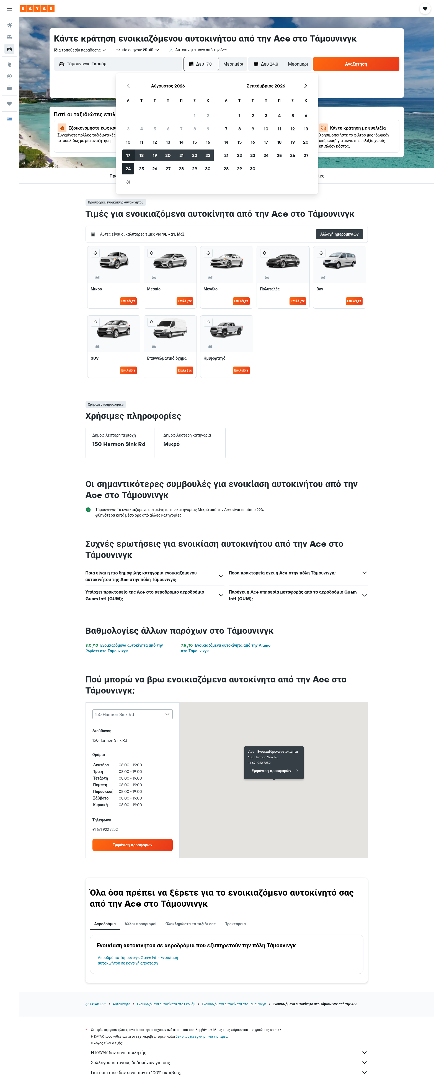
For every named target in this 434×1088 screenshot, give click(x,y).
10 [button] (128, 142)
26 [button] (154, 168)
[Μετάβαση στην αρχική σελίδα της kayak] (37, 8)
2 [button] (208, 115)
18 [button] (142, 155)
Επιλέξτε (128, 301)
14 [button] (181, 142)
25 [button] (141, 168)
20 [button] (168, 155)
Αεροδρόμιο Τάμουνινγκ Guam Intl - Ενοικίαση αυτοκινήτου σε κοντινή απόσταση (138, 960)
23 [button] (207, 155)
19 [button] (155, 155)
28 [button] (181, 168)
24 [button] (128, 168)
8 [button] (194, 129)
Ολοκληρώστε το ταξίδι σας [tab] (191, 923)
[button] (9, 8)
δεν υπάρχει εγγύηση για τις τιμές (202, 1036)
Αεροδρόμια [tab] (105, 923)
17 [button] (128, 155)
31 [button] (128, 182)
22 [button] (194, 155)
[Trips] (9, 103)
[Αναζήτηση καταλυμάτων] (9, 37)
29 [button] (194, 168)
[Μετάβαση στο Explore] (9, 64)
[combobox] (80, 50)
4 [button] (141, 129)
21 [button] (181, 155)
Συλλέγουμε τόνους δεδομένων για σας (229, 1062)
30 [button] (208, 168)
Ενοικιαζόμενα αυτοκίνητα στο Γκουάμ (166, 1004)
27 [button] (168, 168)
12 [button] (155, 142)
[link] (132, 845)
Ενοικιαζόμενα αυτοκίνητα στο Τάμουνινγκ (234, 1004)
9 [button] (208, 129)
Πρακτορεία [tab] (235, 923)
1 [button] (194, 115)
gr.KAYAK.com (96, 1004)
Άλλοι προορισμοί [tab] (141, 923)
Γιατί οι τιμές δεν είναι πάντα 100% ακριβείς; (229, 1072)
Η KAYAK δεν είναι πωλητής (229, 1052)
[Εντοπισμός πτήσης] (9, 76)
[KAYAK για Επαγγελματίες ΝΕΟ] (9, 87)
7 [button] (181, 129)
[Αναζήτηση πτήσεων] (9, 25)
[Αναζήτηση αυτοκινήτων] (9, 48)
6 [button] (168, 129)
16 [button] (208, 142)
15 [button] (195, 142)
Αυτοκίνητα (121, 1004)
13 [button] (168, 142)
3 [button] (128, 129)
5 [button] (155, 129)
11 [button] (141, 142)
